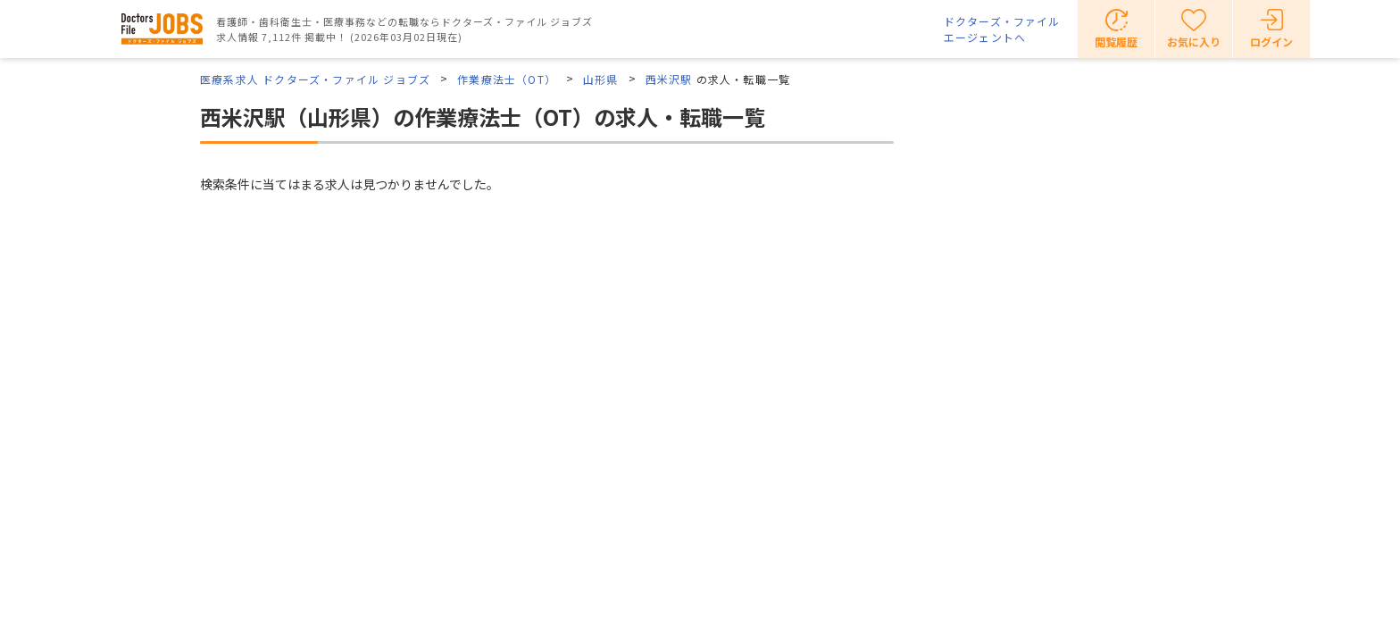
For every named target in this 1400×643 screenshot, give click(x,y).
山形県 (601, 79)
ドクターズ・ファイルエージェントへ (1002, 29)
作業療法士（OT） (506, 79)
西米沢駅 (669, 79)
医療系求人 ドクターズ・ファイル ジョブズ (315, 79)
